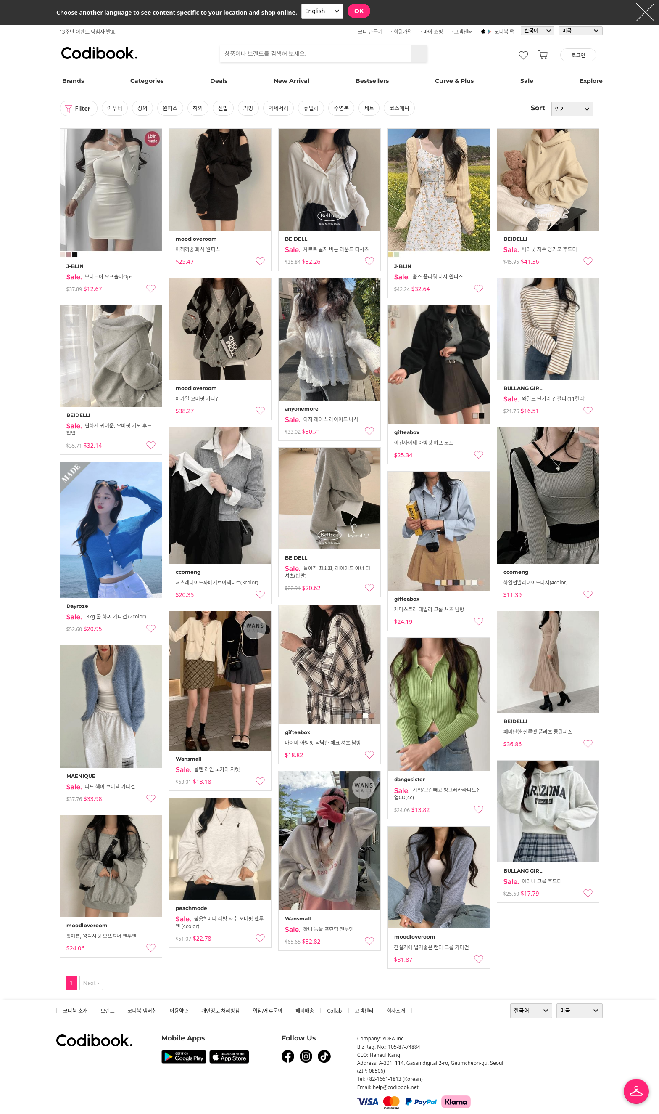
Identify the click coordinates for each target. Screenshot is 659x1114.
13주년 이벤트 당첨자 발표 (87, 31)
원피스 (170, 108)
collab (334, 1010)
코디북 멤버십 (141, 1010)
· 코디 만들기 (368, 31)
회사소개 (396, 1010)
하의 (198, 108)
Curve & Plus (454, 81)
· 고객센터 (462, 31)
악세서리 (279, 108)
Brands (73, 81)
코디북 (99, 53)
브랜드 (107, 1010)
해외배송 (304, 1010)
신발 (223, 108)
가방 (248, 108)
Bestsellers (372, 81)
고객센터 (364, 1010)
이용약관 (179, 1010)
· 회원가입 (401, 31)
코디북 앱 (504, 31)
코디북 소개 (75, 1010)
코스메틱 (399, 108)
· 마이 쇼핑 (432, 31)
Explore (591, 81)
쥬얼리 (311, 108)
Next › (91, 983)
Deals (218, 81)
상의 (142, 108)
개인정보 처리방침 (220, 1010)
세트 (369, 108)
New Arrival (291, 81)
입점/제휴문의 (267, 1010)
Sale (526, 81)
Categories (146, 81)
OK (359, 11)
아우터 (114, 108)
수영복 (341, 108)
